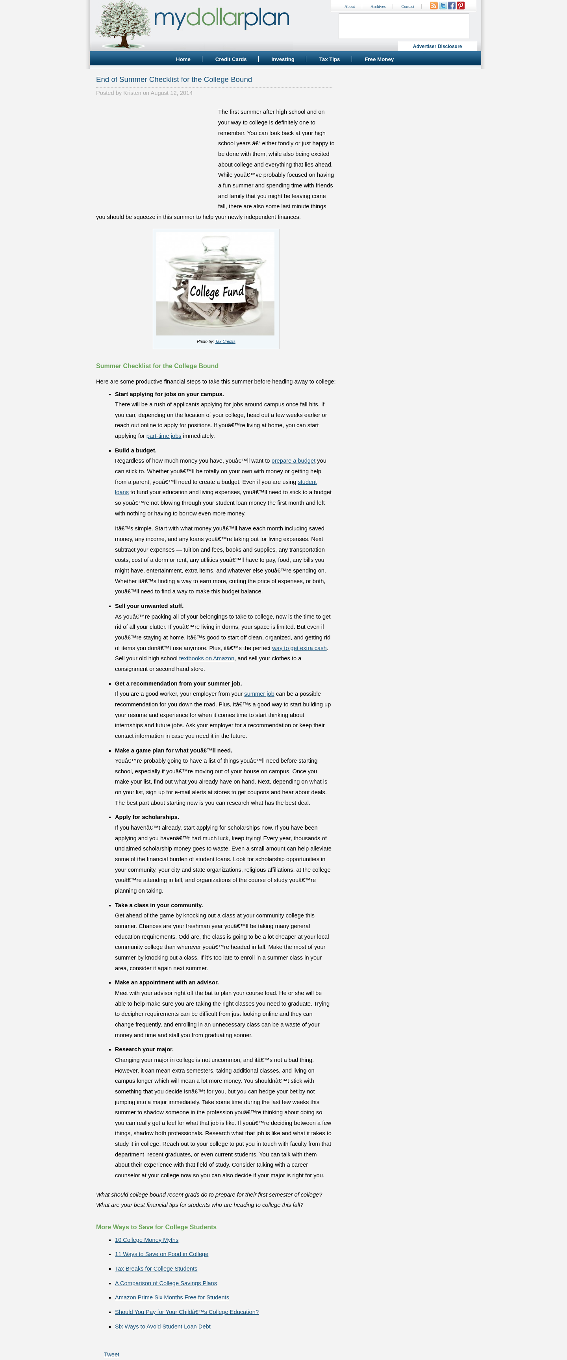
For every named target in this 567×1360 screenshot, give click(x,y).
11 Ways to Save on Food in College (161, 1254)
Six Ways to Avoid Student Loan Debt (163, 1326)
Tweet (111, 1354)
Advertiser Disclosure (437, 46)
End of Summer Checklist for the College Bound (174, 79)
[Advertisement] (155, 156)
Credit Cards (231, 59)
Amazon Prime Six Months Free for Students (172, 1297)
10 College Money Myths (146, 1240)
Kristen (132, 93)
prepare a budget (294, 461)
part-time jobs (164, 436)
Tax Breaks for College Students (156, 1269)
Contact (407, 6)
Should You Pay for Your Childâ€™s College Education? (187, 1312)
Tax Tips (329, 59)
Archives (378, 6)
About (350, 6)
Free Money (379, 59)
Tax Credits (225, 341)
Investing (283, 59)
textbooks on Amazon (206, 658)
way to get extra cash (299, 648)
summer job (259, 694)
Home (183, 59)
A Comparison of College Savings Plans (166, 1283)
